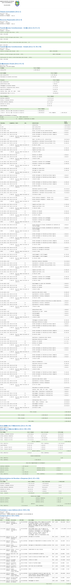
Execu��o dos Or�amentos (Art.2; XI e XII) (15, 426)
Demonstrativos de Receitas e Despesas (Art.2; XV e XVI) (19, 478)
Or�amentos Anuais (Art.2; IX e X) (12, 63)
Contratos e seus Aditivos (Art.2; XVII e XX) (15, 510)
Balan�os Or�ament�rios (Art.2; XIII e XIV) (15, 429)
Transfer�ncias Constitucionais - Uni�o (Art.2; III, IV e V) (20, 28)
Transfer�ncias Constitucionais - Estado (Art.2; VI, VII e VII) (20, 47)
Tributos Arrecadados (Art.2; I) (10, 12)
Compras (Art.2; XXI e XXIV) (9, 516)
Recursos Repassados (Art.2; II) (11, 20)
